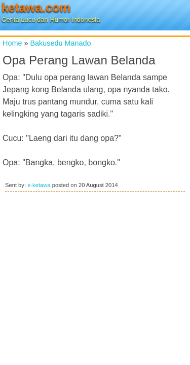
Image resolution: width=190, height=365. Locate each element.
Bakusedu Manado (60, 43)
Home (12, 43)
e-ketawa (38, 185)
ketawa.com (36, 7)
